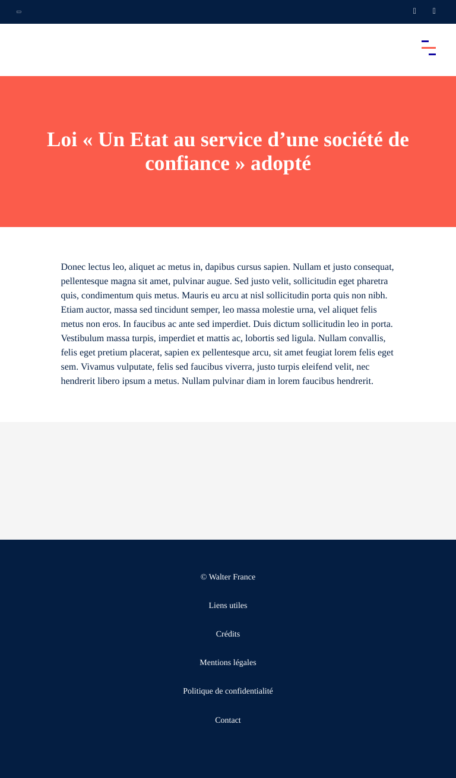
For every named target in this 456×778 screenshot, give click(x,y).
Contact (228, 720)
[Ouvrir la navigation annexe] (19, 12)
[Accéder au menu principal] (428, 47)
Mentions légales (228, 663)
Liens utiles (228, 605)
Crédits (228, 634)
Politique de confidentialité (228, 691)
